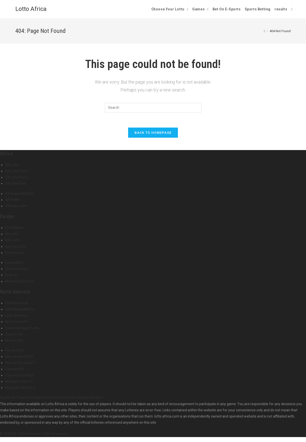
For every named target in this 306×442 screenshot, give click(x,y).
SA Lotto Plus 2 (17, 177)
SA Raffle (12, 200)
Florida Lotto (14, 350)
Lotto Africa (31, 8)
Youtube (70, 397)
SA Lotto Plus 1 (17, 171)
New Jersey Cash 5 (20, 363)
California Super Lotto (22, 328)
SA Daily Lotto (16, 206)
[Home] (264, 31)
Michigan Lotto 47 (19, 381)
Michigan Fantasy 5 (20, 388)
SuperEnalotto (16, 269)
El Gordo (11, 275)
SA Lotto (12, 165)
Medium (96, 397)
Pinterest (55, 397)
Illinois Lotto (14, 340)
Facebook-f (9, 397)
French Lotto (15, 253)
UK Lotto (11, 234)
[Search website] (291, 9)
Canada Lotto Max (19, 375)
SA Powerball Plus (19, 194)
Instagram (39, 397)
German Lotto (16, 246)
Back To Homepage (153, 132)
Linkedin (83, 397)
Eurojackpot (14, 263)
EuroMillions (14, 228)
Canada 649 (14, 369)
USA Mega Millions (19, 309)
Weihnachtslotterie (19, 281)
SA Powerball (15, 183)
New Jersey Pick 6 (19, 356)
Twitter (25, 397)
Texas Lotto (14, 334)
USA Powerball (16, 303)
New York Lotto (17, 322)
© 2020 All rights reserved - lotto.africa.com (34, 434)
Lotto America (16, 315)
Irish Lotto (12, 240)
